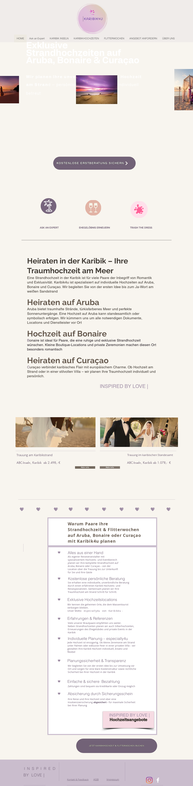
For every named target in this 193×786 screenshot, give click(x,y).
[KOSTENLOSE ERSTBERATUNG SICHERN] (94, 163)
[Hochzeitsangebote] (128, 719)
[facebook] (158, 780)
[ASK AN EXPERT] (49, 227)
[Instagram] (149, 780)
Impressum (113, 779)
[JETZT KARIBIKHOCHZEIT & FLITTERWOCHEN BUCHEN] (116, 746)
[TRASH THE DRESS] (141, 228)
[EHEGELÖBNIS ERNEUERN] (94, 228)
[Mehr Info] (85, 467)
